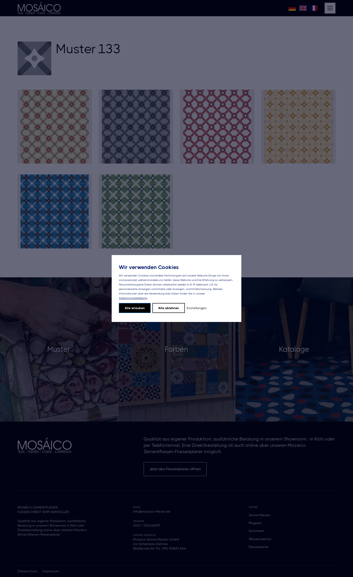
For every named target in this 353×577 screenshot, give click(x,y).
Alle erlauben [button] (135, 308)
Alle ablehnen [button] (168, 308)
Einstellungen (197, 308)
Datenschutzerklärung (133, 298)
